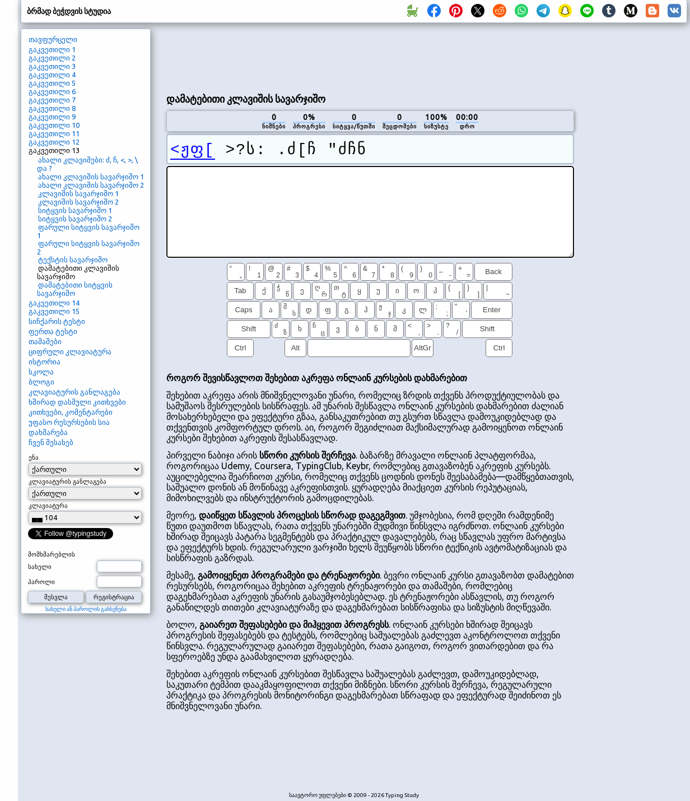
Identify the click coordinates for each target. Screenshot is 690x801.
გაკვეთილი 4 (52, 74)
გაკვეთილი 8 (52, 108)
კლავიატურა (48, 505)
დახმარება (48, 432)
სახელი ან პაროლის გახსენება (86, 609)
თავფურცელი (53, 39)
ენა (34, 457)
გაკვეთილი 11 (54, 133)
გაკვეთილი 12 (54, 142)
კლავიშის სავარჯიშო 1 (78, 193)
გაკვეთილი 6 (52, 91)
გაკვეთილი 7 (52, 100)
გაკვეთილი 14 (54, 303)
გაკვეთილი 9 (52, 117)
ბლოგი (41, 382)
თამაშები (45, 341)
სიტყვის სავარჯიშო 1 (75, 210)
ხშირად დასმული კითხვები (77, 402)
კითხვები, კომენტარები (71, 412)
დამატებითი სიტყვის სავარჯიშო (75, 289)
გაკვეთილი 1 (52, 49)
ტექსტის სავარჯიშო (73, 259)
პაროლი (41, 581)
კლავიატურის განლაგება (74, 392)
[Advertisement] (634, 216)
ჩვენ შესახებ (51, 442)
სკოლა (41, 372)
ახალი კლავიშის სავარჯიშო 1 (91, 176)
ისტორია (44, 361)
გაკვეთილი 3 (52, 66)
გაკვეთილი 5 (52, 83)
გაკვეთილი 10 (54, 125)
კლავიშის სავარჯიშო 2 (78, 202)
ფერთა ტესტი (53, 331)
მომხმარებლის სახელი (51, 560)
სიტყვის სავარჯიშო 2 (75, 219)
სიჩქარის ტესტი (57, 321)
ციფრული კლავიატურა (70, 351)
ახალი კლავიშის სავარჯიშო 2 (91, 185)
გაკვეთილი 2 (52, 58)
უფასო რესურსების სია (69, 422)
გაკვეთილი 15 (54, 311)
